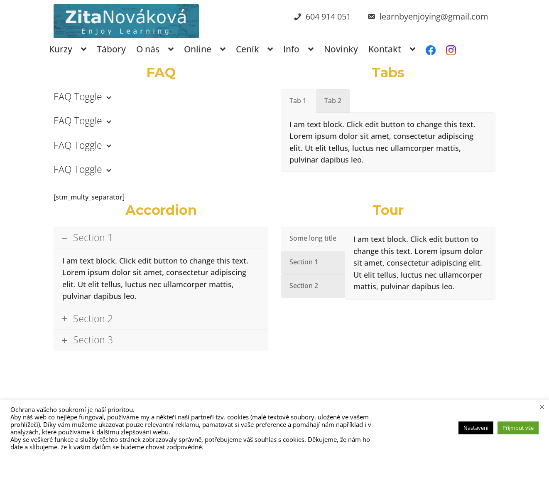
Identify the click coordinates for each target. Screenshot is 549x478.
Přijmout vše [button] (518, 427)
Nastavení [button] (475, 427)
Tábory (111, 49)
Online (197, 49)
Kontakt (384, 49)
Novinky (341, 49)
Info (291, 49)
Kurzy (60, 49)
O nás (147, 49)
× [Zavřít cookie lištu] (542, 406)
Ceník (247, 49)
